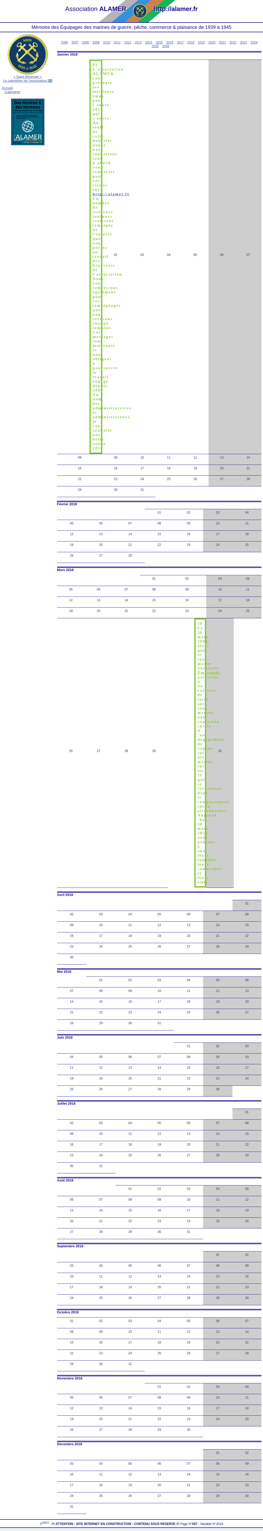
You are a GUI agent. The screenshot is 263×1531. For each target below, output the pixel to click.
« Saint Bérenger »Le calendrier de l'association (27, 79)
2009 (96, 42)
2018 (190, 42)
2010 (106, 42)
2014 (148, 42)
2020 (211, 42)
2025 (155, 46)
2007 (75, 42)
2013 (138, 42)
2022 (232, 42)
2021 (222, 42)
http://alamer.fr (111, 194)
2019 (201, 42)
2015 (159, 42)
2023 (243, 42)
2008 (85, 42)
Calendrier (12, 92)
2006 (64, 42)
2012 (127, 42)
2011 (117, 42)
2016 (169, 42)
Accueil (7, 88)
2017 (180, 42)
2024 (253, 42)
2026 (165, 46)
